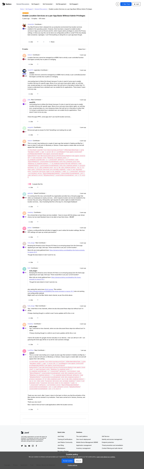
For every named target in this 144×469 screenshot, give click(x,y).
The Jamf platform (82, 436)
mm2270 (30, 70)
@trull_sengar (49, 289)
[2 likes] (35, 184)
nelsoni (30, 55)
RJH (29, 268)
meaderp (30, 212)
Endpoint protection (108, 442)
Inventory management (83, 448)
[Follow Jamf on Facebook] (36, 446)
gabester (30, 193)
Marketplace (61, 448)
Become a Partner (63, 451)
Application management (83, 445)
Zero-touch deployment (83, 439)
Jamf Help (61, 436)
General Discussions (22, 4)
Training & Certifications (65, 439)
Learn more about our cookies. (105, 457)
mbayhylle (31, 24)
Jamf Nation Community (65, 442)
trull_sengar (31, 243)
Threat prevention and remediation (112, 445)
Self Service (105, 436)
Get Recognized (61, 4)
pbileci (30, 227)
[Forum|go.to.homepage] (7, 4)
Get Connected (48, 4)
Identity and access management (112, 439)
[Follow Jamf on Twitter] (22, 446)
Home (22, 9)
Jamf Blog (61, 445)
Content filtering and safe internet (112, 448)
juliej (29, 99)
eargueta (30, 127)
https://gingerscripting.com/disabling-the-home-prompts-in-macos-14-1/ (51, 291)
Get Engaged (74, 4)
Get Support (36, 4)
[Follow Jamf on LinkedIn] (25, 446)
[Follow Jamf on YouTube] (29, 445)
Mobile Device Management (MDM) (87, 442)
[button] (126, 4)
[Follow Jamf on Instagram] (33, 446)
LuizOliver (31, 350)
